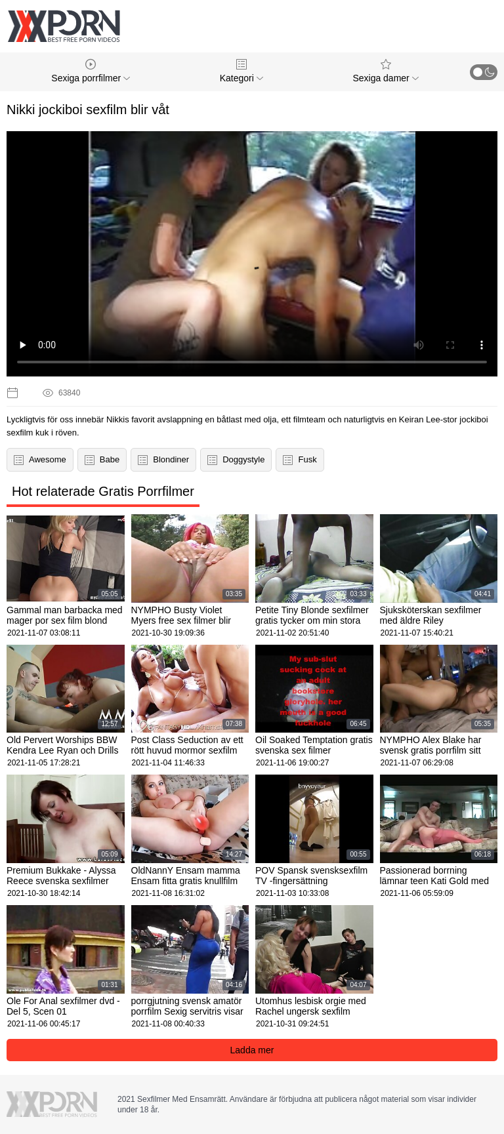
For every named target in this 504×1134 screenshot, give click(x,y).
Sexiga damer (385, 71)
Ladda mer (252, 1050)
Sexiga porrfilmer (90, 71)
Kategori (241, 71)
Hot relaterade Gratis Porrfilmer (103, 491)
